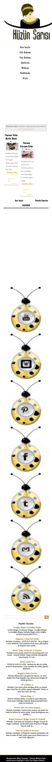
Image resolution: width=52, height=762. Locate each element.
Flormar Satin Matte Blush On (11, 138)
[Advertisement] (26, 100)
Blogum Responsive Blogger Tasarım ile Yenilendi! (27, 719)
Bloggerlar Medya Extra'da (27, 673)
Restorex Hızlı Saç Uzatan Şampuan (27, 707)
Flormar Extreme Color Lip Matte (26, 146)
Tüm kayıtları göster (26, 129)
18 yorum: (29, 194)
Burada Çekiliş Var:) (27, 662)
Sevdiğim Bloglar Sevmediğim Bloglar (27, 627)
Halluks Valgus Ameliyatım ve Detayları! (27, 650)
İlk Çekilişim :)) (27, 685)
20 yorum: (14, 183)
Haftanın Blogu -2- (27, 696)
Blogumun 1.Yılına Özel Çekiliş (27, 639)
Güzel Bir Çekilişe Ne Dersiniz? (27, 730)
